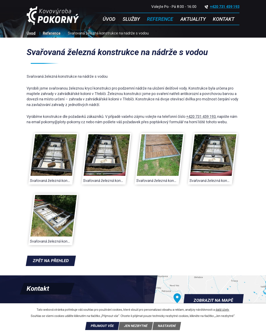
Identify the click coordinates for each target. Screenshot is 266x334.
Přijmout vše (102, 326)
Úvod (31, 33)
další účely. (222, 309)
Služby (131, 19)
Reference (51, 33)
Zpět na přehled (50, 260)
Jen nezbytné (136, 326)
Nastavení (167, 326)
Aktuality (193, 19)
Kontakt (223, 19)
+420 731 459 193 (222, 6)
